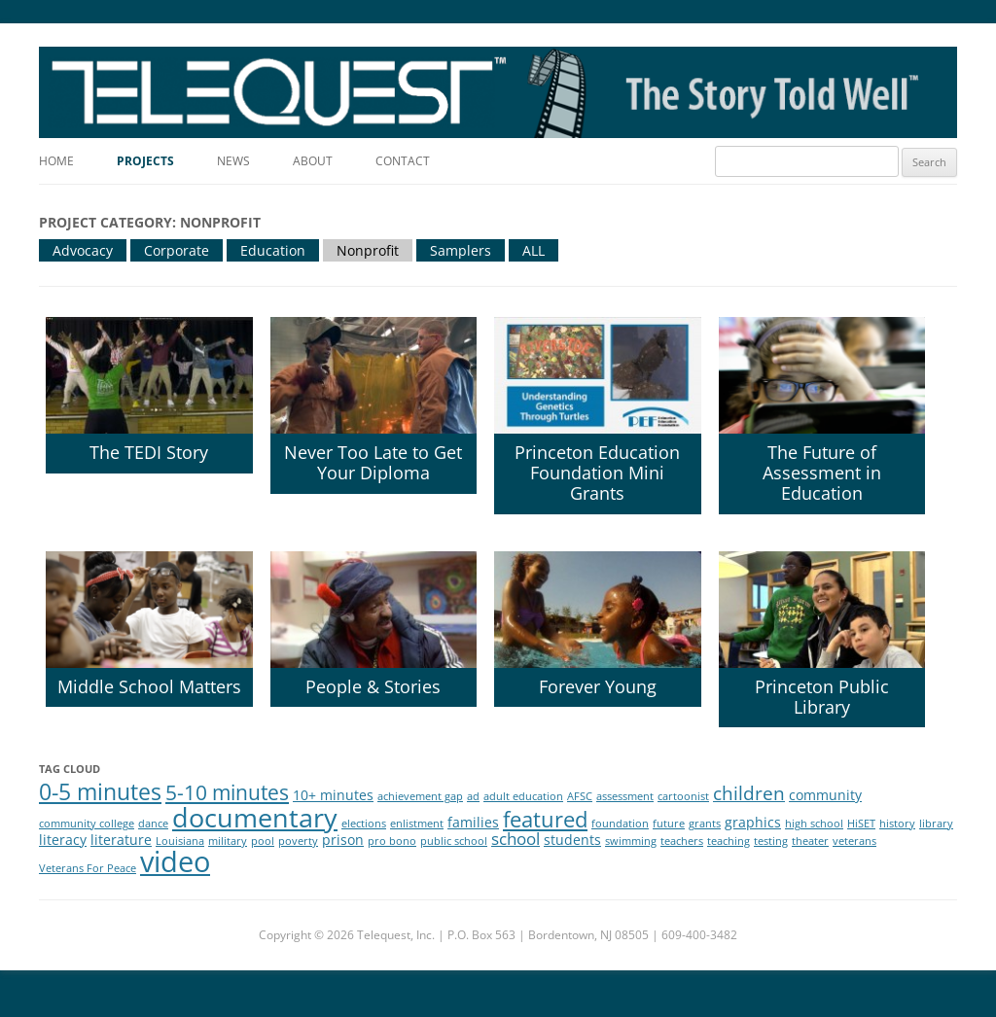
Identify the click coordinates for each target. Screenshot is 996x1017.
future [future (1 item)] (669, 823)
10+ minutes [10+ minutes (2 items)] (333, 795)
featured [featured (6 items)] (545, 819)
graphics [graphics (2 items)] (753, 822)
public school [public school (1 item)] (453, 841)
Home (56, 161)
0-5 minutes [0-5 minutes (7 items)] (100, 791)
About (313, 161)
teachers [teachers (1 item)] (681, 841)
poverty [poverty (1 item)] (298, 841)
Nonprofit (368, 250)
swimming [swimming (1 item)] (631, 841)
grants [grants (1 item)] (705, 823)
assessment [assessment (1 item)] (625, 796)
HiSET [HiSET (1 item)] (861, 823)
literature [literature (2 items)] (121, 839)
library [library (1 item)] (936, 823)
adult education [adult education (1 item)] (523, 796)
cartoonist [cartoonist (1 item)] (683, 796)
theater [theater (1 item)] (810, 841)
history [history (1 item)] (897, 823)
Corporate (176, 250)
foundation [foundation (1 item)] (620, 823)
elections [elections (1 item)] (363, 823)
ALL (533, 250)
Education (272, 250)
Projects (145, 161)
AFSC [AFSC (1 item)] (579, 796)
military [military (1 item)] (227, 841)
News (233, 161)
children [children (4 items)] (749, 793)
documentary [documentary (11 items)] (255, 817)
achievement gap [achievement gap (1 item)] (420, 796)
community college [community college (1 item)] (86, 823)
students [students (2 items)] (572, 839)
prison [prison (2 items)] (343, 839)
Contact (402, 161)
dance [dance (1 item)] (153, 823)
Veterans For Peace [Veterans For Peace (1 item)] (87, 868)
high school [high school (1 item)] (814, 823)
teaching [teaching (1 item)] (728, 841)
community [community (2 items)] (825, 795)
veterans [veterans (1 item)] (854, 841)
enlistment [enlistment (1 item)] (417, 823)
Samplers (460, 250)
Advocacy (83, 250)
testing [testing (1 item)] (771, 841)
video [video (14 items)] (175, 861)
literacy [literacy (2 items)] (63, 839)
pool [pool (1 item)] (262, 841)
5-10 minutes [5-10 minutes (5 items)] (227, 792)
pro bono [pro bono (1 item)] (392, 841)
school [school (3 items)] (515, 838)
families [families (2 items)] (473, 822)
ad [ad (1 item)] (473, 796)
